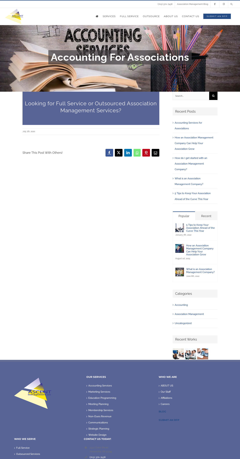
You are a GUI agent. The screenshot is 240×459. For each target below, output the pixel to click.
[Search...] (191, 96)
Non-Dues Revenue (100, 416)
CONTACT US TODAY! (97, 439)
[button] (231, 4)
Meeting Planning (98, 404)
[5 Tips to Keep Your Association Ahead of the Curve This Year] (179, 226)
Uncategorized (183, 323)
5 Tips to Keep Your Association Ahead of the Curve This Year (200, 227)
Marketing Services (99, 391)
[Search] (213, 96)
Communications (98, 422)
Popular (183, 216)
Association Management (189, 314)
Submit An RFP (169, 420)
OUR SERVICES (96, 376)
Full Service (23, 447)
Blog (162, 411)
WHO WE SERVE (25, 439)
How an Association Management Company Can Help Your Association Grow (194, 143)
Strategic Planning (98, 428)
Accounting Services (100, 385)
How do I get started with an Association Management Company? (191, 164)
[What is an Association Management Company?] (179, 270)
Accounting (181, 304)
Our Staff (166, 391)
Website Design (97, 434)
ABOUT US (167, 385)
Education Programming (102, 397)
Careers (165, 404)
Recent (206, 216)
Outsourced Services (28, 454)
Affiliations (166, 397)
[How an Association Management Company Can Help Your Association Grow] (179, 246)
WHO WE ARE (168, 376)
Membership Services (100, 410)
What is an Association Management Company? (200, 271)
